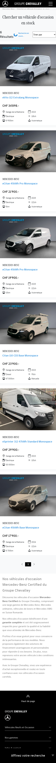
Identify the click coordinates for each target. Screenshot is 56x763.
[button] (22, 564)
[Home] (5, 4)
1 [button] (28, 564)
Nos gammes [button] (11, 737)
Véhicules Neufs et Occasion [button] (19, 727)
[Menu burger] (51, 3)
